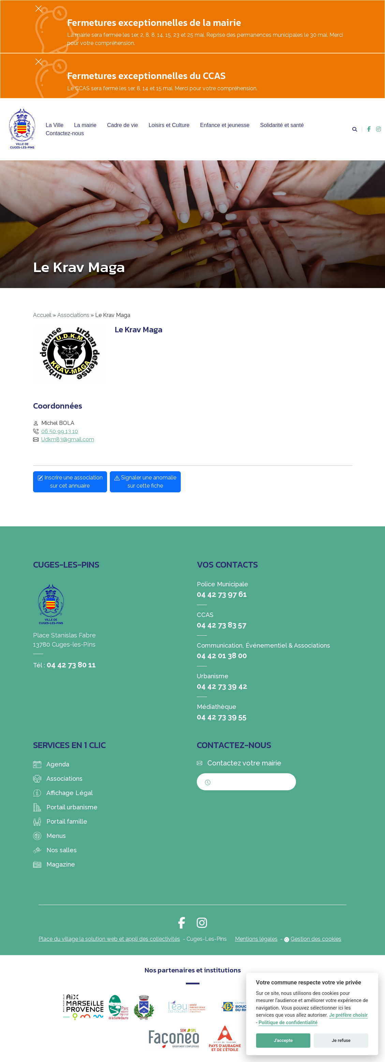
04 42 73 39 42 (222, 686)
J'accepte (283, 1040)
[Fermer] (38, 8)
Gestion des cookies (316, 939)
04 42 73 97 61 (222, 594)
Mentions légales (256, 939)
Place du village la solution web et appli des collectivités (109, 939)
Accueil (42, 315)
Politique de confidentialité (287, 1023)
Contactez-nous (65, 133)
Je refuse (341, 1040)
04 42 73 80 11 (71, 664)
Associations (73, 315)
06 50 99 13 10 (59, 431)
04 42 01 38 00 (222, 655)
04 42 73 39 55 (222, 716)
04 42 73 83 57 (221, 624)
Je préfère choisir (348, 1015)
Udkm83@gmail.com (67, 439)
